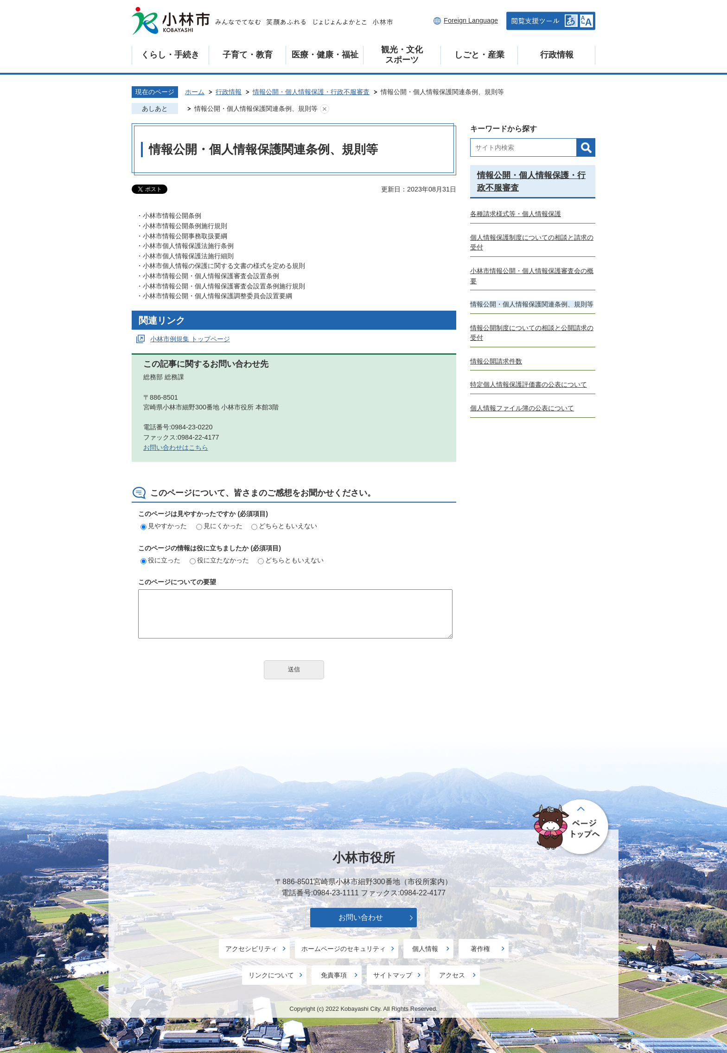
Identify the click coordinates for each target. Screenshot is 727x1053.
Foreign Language (471, 20)
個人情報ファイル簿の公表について (522, 408)
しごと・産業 (479, 54)
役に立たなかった (219, 560)
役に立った (160, 560)
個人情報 (425, 948)
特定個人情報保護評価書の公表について (528, 384)
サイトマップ (392, 975)
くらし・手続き (170, 54)
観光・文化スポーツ (402, 54)
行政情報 (557, 54)
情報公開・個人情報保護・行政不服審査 (311, 92)
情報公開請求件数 (496, 361)
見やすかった (163, 526)
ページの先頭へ (572, 827)
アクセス (452, 975)
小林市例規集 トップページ (190, 339)
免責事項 (334, 975)
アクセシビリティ (251, 948)
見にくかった (219, 526)
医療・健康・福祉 (325, 54)
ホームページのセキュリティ (343, 948)
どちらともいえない (284, 526)
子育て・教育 (248, 54)
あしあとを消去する (325, 109)
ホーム (194, 92)
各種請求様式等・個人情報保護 (515, 213)
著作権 (480, 948)
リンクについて (271, 975)
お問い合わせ (360, 917)
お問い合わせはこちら (175, 447)
